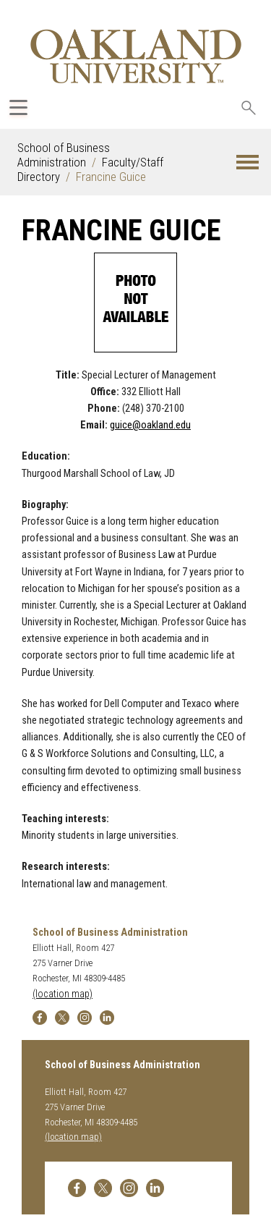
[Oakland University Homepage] (135, 56)
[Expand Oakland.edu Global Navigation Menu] (18, 107)
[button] (247, 162)
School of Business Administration (63, 154)
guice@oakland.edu (150, 425)
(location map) (63, 994)
